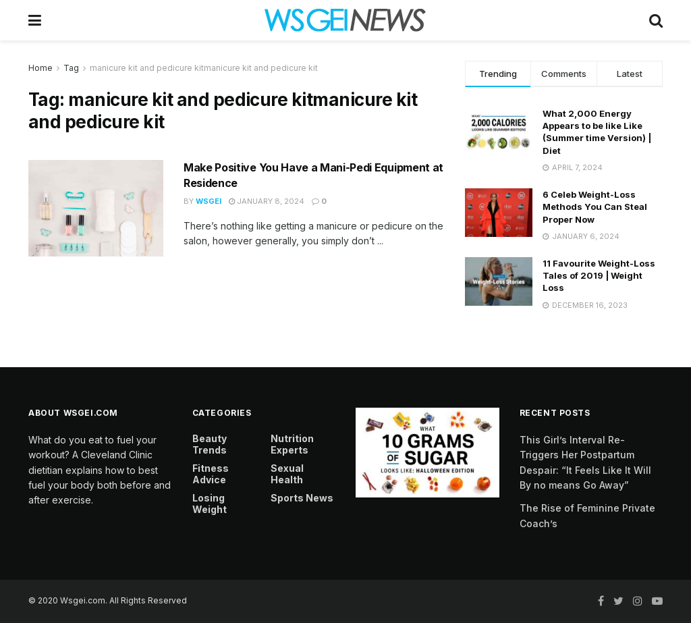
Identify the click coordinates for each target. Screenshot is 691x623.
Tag (71, 68)
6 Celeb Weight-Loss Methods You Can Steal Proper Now (595, 206)
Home (40, 68)
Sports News (302, 498)
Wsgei (208, 201)
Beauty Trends (209, 444)
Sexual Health (287, 473)
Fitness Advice (210, 473)
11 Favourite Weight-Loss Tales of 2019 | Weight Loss (599, 275)
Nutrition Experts (292, 444)
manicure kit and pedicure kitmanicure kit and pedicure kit (204, 68)
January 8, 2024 (266, 201)
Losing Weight (209, 503)
